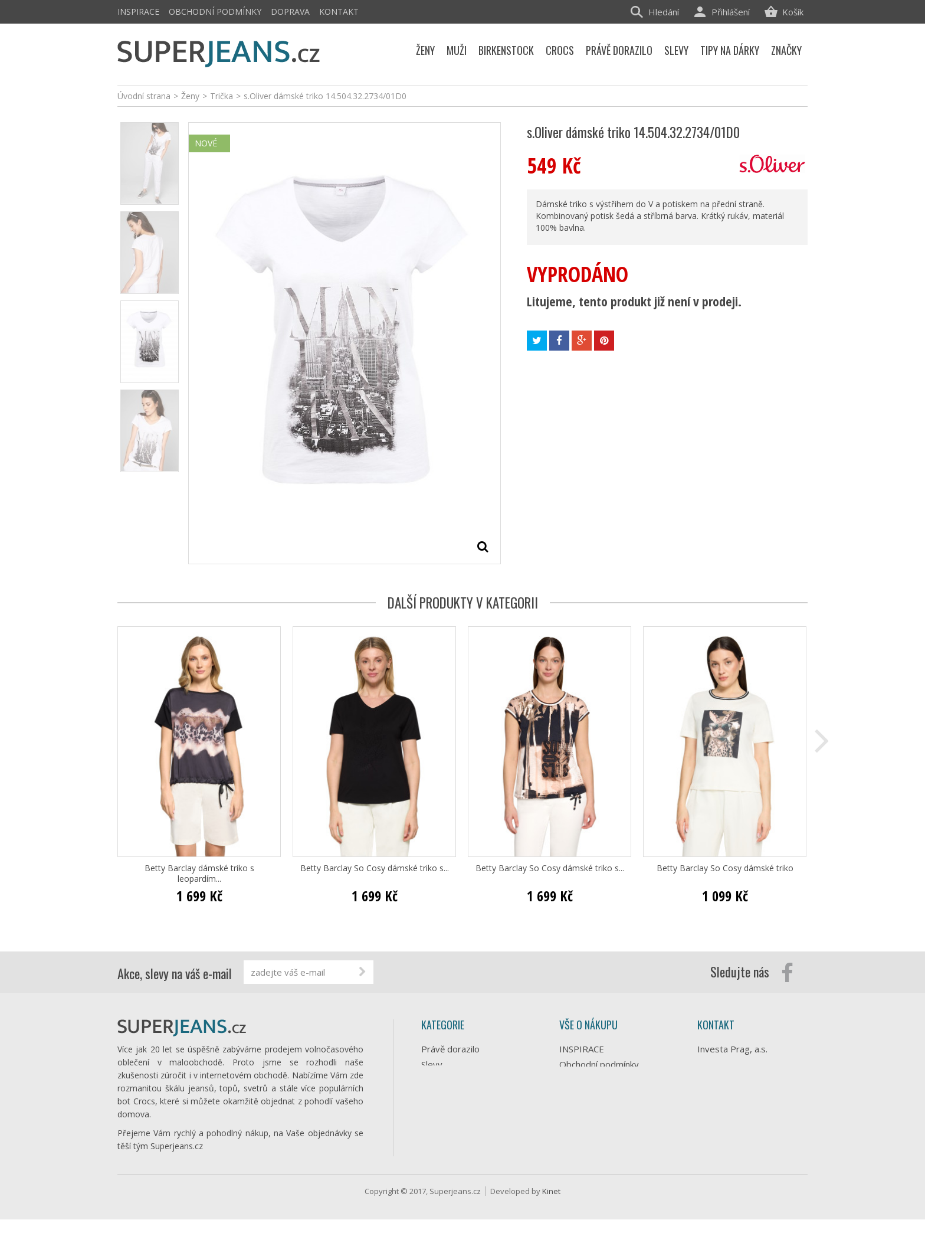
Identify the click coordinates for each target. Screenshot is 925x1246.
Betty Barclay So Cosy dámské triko (725, 868)
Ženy (431, 1095)
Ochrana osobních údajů (607, 1107)
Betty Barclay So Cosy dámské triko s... (374, 868)
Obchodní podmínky (215, 11)
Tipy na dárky (448, 1079)
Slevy (431, 1064)
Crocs (432, 1125)
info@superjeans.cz (756, 1104)
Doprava (290, 11)
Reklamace (581, 1122)
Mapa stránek (587, 1168)
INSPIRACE (138, 11)
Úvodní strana (143, 96)
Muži (430, 1110)
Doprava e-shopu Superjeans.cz (594, 1085)
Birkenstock (444, 1141)
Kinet (551, 1217)
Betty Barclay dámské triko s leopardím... (199, 873)
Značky (435, 1156)
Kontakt (339, 11)
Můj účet (577, 1153)
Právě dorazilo (450, 1049)
